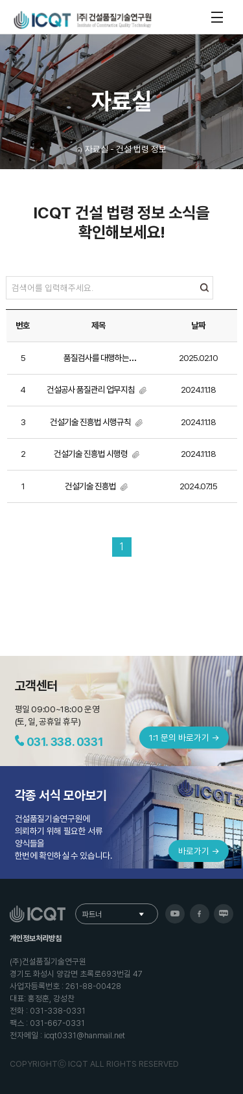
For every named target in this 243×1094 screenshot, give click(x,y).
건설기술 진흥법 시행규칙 (91, 422)
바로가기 (198, 851)
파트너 (92, 914)
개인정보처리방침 (36, 938)
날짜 (198, 325)
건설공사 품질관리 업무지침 (91, 389)
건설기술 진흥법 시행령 (91, 453)
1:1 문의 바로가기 (184, 737)
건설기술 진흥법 (91, 486)
